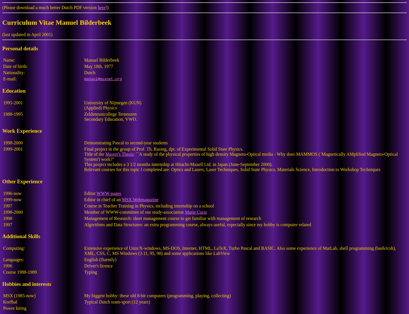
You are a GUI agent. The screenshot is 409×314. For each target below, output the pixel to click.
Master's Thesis (119, 154)
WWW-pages (109, 193)
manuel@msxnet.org (103, 79)
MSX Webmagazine (140, 199)
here (102, 7)
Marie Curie (196, 212)
